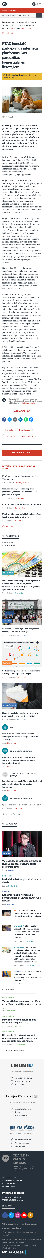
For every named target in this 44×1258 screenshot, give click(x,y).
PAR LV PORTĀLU (9, 1178)
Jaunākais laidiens (23, 1109)
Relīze (13, 28)
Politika (11, 870)
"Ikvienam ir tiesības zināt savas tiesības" (20, 1226)
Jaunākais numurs (23, 1140)
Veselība (30, 941)
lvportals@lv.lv (15, 1197)
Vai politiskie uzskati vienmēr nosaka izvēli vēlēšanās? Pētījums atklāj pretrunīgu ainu (21, 864)
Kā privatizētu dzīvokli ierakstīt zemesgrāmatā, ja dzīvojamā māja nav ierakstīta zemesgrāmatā (20, 1038)
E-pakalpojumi (24, 430)
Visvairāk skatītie (22, 1081)
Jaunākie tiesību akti (24, 1078)
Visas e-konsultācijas (15, 1050)
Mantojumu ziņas (23, 1115)
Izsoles (18, 1112)
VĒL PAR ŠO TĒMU (10, 536)
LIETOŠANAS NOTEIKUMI (12, 1180)
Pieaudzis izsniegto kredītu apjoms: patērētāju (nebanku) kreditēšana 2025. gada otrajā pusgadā (20, 492)
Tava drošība (20, 508)
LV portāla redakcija (13, 1193)
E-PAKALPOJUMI (9, 545)
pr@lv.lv (20, 1200)
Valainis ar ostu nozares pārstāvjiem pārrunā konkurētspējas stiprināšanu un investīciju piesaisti (20, 760)
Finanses (10, 904)
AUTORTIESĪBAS (8, 1186)
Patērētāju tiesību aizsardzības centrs (19, 22)
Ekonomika (26, 28)
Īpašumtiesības (20, 1045)
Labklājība (11, 1011)
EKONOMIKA (7, 543)
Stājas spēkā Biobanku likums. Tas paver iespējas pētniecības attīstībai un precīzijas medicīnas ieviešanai (27, 932)
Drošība (30, 984)
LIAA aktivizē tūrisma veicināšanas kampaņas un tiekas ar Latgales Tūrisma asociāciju (20, 737)
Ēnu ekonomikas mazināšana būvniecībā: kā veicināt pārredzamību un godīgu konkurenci (22, 784)
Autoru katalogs (22, 1143)
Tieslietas (18, 1026)
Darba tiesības (13, 886)
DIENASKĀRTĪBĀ (9, 10)
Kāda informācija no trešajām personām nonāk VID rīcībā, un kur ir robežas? (21, 898)
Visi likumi (19, 1085)
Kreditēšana (19, 498)
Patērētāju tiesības (22, 483)
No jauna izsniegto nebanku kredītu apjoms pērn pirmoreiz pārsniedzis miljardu (27, 913)
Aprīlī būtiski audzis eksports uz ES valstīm (21, 805)
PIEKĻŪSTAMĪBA (8, 1183)
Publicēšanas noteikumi (28, 403)
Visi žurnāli (20, 1146)
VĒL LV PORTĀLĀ (9, 824)
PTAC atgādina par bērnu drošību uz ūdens (21, 504)
